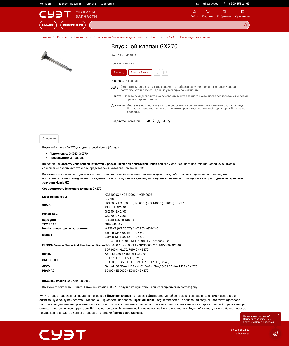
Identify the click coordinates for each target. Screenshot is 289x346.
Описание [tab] (49, 138)
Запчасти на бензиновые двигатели (118, 37)
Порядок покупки (69, 3)
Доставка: (118, 105)
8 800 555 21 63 (239, 3)
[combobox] (169, 25)
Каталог (48, 25)
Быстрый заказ (140, 72)
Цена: (115, 86)
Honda (153, 37)
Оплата (91, 3)
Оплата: (116, 96)
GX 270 (169, 37)
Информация (73, 25)
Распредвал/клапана (195, 37)
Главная (45, 37)
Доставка (107, 3)
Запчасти (81, 37)
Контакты (45, 3)
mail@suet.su (209, 3)
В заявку (119, 72)
